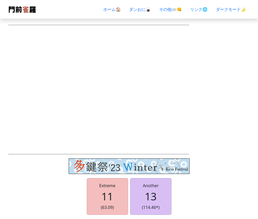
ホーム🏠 (112, 9)
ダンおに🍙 (140, 9)
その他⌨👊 (170, 9)
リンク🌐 (199, 9)
